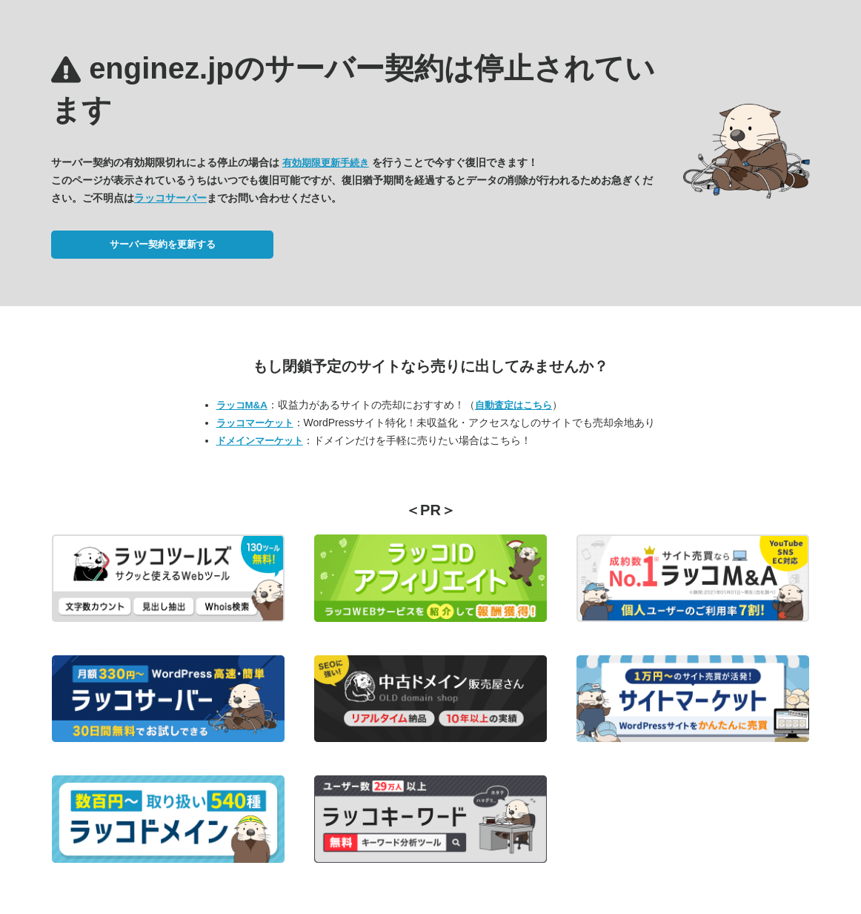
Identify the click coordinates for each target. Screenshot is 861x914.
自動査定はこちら (513, 405)
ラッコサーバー (170, 198)
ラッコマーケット (254, 422)
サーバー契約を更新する (163, 244)
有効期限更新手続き (325, 162)
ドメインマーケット (259, 440)
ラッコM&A (241, 405)
